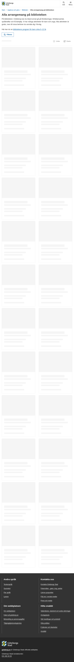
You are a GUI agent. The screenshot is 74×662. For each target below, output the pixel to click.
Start (3, 10)
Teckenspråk (8, 584)
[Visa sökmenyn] (63, 3)
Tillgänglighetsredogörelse (13, 623)
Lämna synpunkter (47, 592)
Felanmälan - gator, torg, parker (51, 588)
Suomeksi (7, 588)
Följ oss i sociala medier (49, 596)
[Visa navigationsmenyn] (70, 3)
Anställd (43, 631)
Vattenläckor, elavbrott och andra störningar (55, 611)
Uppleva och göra (13, 10)
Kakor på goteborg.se (11, 615)
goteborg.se (6, 650)
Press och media (46, 600)
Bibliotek (25, 10)
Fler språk (7, 592)
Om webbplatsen (9, 611)
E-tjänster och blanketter (49, 627)
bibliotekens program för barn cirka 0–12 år (29, 29)
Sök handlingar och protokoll (50, 619)
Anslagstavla (45, 615)
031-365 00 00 (7, 656)
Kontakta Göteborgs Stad (49, 584)
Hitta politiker (45, 623)
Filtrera (8, 34)
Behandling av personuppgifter (14, 619)
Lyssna (6, 596)
